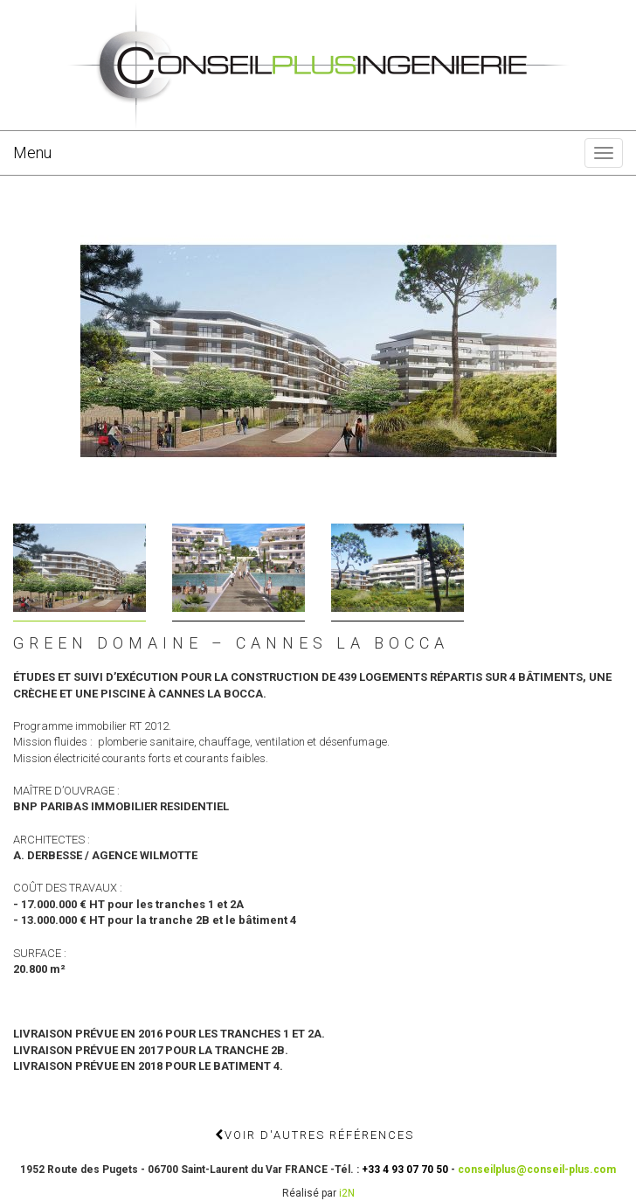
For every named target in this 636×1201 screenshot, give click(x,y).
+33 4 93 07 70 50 (405, 1169)
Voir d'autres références (314, 1135)
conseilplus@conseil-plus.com (537, 1169)
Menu (32, 152)
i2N (347, 1193)
